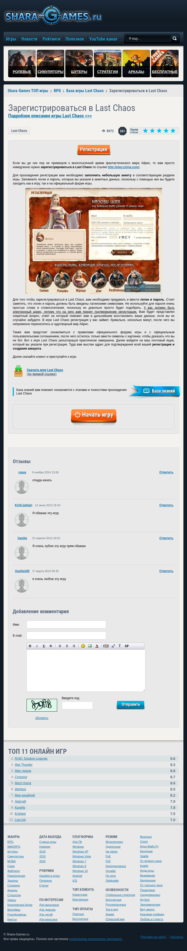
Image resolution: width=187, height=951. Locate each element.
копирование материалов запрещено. (96, 939)
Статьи (43, 885)
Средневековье (150, 894)
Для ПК (77, 841)
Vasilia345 (22, 571)
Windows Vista (81, 856)
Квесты (12, 919)
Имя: (16, 624)
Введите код (70, 698)
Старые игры (47, 841)
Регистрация (93, 149)
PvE (108, 856)
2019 (42, 856)
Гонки (11, 866)
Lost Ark (20, 820)
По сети (111, 875)
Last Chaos (19, 131)
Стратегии (14, 895)
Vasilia (22, 538)
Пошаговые (147, 890)
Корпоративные (116, 866)
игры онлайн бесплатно (52, 15)
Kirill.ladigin (23, 505)
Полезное (45, 880)
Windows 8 (79, 866)
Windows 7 (79, 861)
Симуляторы (15, 856)
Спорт (144, 841)
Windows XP (80, 851)
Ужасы (11, 899)
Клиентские (80, 894)
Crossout (21, 777)
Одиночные (113, 846)
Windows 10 (80, 870)
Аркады (12, 890)
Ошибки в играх (49, 875)
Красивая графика (152, 914)
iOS (74, 880)
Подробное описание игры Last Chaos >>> (50, 116)
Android (77, 875)
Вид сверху (147, 909)
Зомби (144, 856)
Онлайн (111, 870)
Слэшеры (13, 885)
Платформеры (16, 914)
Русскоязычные (116, 904)
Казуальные (148, 880)
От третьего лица (151, 885)
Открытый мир (115, 919)
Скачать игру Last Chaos (45, 372)
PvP (108, 861)
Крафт (144, 865)
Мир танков (23, 771)
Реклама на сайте (153, 937)
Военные (146, 836)
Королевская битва (19, 904)
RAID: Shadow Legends (31, 758)
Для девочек (47, 909)
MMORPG (13, 846)
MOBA (11, 861)
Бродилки (146, 851)
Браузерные (80, 899)
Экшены (12, 880)
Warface (20, 789)
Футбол (145, 899)
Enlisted (20, 814)
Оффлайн (112, 880)
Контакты (176, 937)
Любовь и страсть (151, 919)
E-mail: (17, 635)
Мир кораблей (25, 795)
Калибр (20, 807)
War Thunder (23, 765)
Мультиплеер (114, 841)
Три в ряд (112, 909)
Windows (78, 846)
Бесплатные (80, 918)
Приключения (16, 875)
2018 (42, 851)
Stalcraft (20, 801)
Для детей (46, 914)
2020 (42, 861)
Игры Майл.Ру (149, 846)
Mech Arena (23, 783)
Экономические (150, 904)
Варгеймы (13, 909)
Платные (78, 914)
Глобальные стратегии (120, 894)
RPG (10, 841)
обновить (41, 718)
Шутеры (12, 851)
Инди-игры (147, 870)
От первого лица (151, 860)
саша (22, 472)
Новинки (44, 846)
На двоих (112, 851)
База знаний (163, 390)
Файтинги (13, 870)
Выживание (147, 875)
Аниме (110, 914)
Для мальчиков (49, 904)
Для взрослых (48, 919)
